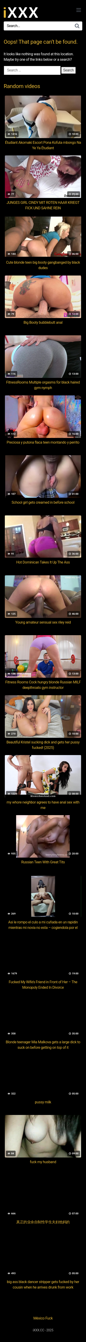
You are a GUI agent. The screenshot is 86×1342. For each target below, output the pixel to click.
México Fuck (43, 1318)
